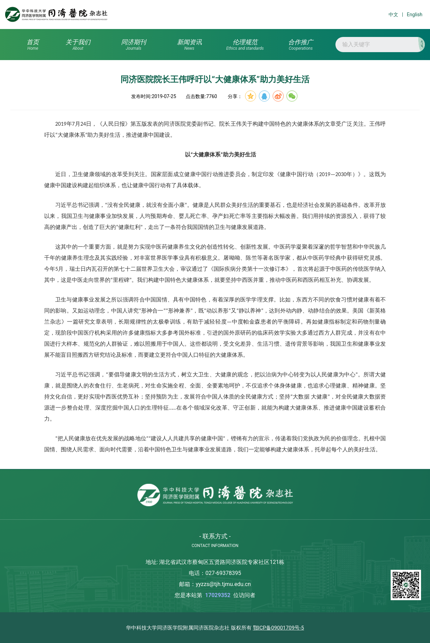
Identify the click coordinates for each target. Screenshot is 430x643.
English (414, 14)
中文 (393, 14)
